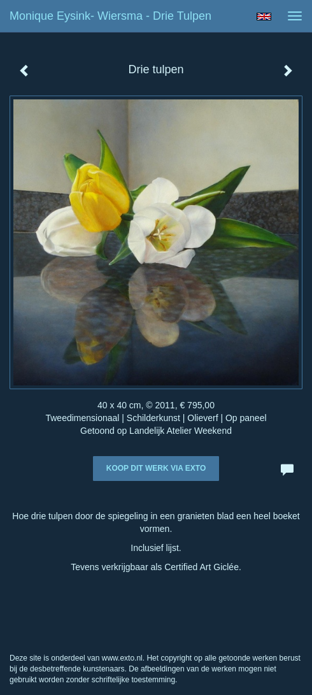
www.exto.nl (122, 658)
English (264, 16)
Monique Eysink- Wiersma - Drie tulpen (110, 16)
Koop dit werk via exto (156, 468)
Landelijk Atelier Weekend (180, 431)
